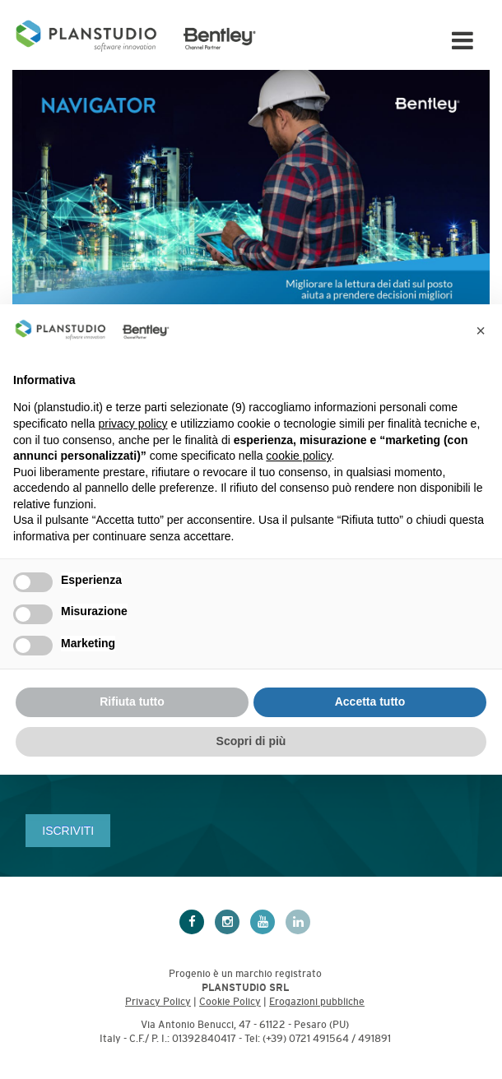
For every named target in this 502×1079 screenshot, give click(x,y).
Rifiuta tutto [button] (132, 701)
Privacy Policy (158, 1001)
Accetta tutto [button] (370, 701)
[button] (480, 330)
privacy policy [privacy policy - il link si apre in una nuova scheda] (133, 423)
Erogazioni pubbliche (317, 1001)
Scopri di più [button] (251, 741)
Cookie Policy (230, 1001)
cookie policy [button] (298, 455)
